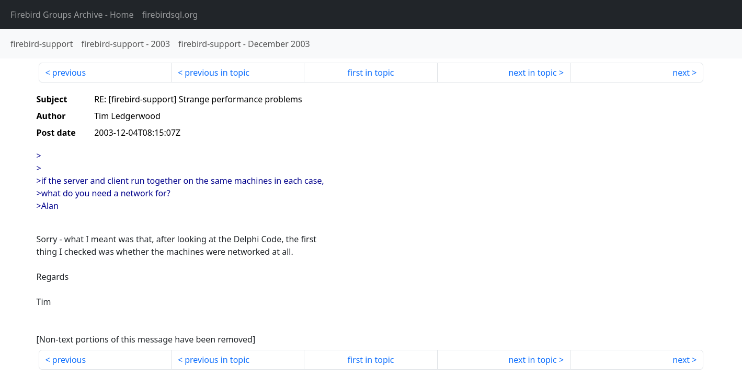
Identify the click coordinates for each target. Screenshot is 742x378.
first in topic (370, 72)
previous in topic (217, 72)
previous (69, 72)
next (681, 72)
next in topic (532, 72)
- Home (72, 14)
